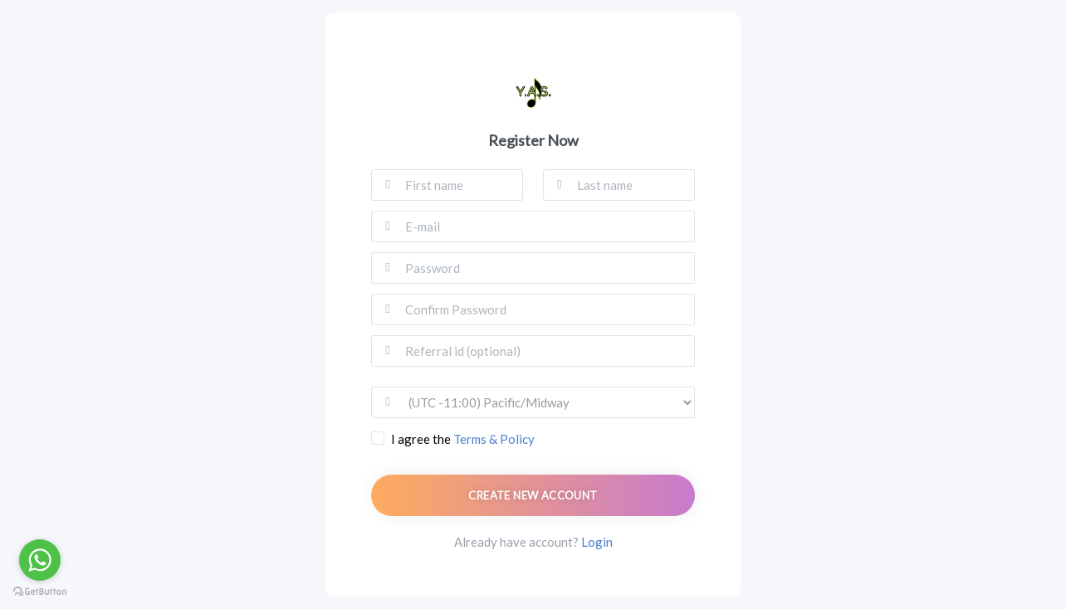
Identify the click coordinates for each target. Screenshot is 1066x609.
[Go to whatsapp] (40, 560)
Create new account (532, 495)
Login (597, 541)
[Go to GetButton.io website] (39, 592)
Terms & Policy (494, 438)
